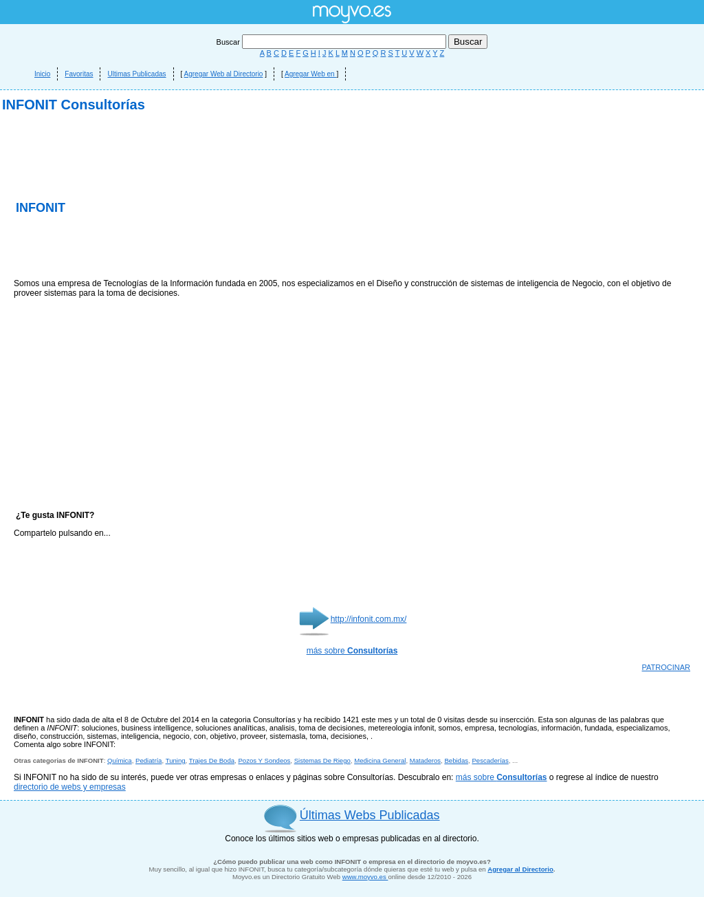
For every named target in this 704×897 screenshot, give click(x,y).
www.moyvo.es (365, 876)
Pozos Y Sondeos (264, 760)
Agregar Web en (310, 74)
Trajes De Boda (211, 760)
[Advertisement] (175, 247)
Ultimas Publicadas (136, 74)
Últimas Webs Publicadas (370, 815)
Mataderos (425, 760)
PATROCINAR (666, 667)
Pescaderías (490, 760)
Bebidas (456, 760)
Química (119, 760)
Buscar (332, 42)
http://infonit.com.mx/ (369, 619)
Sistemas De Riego (322, 760)
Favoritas (79, 74)
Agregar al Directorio (520, 869)
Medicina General (380, 760)
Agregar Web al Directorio (223, 74)
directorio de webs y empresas (70, 787)
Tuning (176, 760)
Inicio (42, 74)
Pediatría (148, 760)
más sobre (352, 651)
